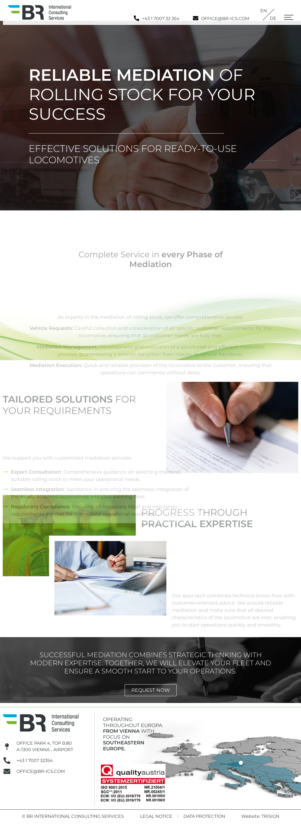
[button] (288, 18)
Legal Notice (156, 820)
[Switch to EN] (268, 11)
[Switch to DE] (273, 18)
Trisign (270, 820)
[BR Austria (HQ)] (240, 767)
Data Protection (204, 820)
